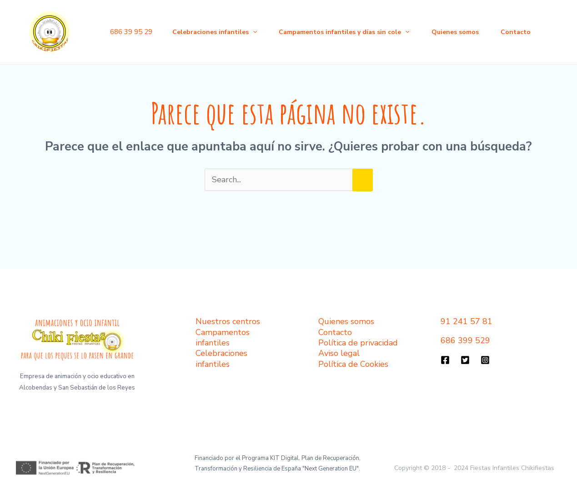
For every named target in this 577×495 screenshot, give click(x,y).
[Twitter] (465, 360)
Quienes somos (455, 32)
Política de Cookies (353, 364)
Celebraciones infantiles (214, 32)
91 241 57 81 (466, 321)
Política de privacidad (358, 342)
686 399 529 (465, 340)
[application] (253, 32)
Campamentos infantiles (223, 337)
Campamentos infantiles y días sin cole (344, 32)
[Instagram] (485, 360)
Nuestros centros (228, 321)
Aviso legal (339, 353)
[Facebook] (445, 360)
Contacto (516, 32)
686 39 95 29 (131, 31)
